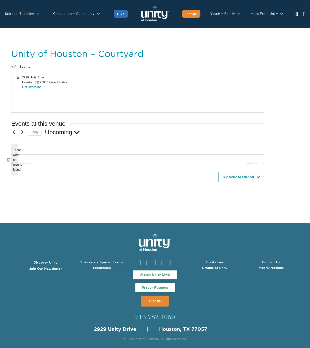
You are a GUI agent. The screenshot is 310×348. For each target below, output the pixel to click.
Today (34, 132)
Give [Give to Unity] (121, 14)
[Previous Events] (13, 132)
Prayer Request (155, 287)
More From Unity (264, 13)
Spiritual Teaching (19, 13)
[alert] (14, 159)
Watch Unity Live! (155, 274)
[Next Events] (22, 132)
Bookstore (214, 262)
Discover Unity (45, 262)
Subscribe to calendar (238, 177)
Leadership (102, 268)
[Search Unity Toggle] (296, 14)
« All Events (20, 66)
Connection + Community (74, 13)
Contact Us (271, 262)
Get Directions (31, 87)
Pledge (155, 301)
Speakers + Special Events (102, 262)
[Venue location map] (200, 91)
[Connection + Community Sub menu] (98, 13)
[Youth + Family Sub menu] (238, 13)
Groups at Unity (215, 268)
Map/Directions (271, 268)
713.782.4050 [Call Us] (155, 317)
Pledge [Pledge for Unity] (191, 14)
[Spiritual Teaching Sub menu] (38, 13)
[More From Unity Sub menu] (281, 13)
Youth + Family (222, 13)
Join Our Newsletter (45, 268)
